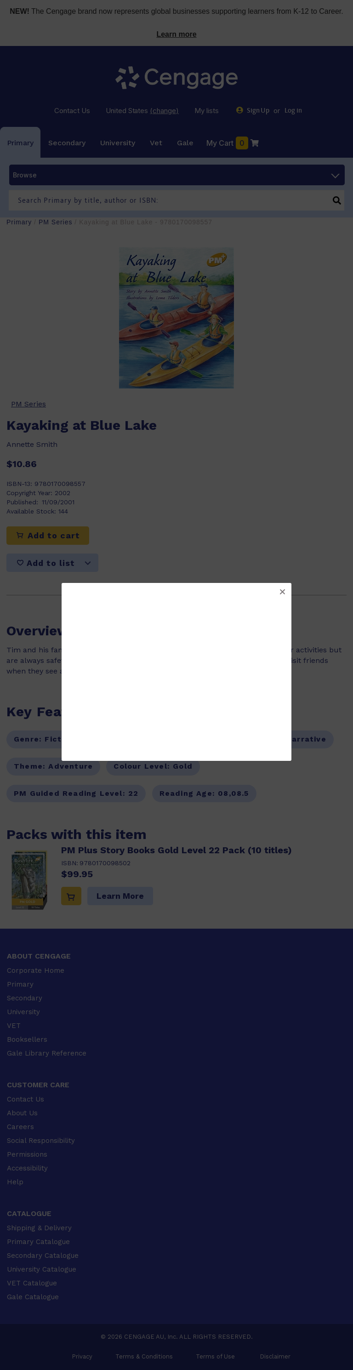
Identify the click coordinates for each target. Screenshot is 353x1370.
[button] (282, 592)
